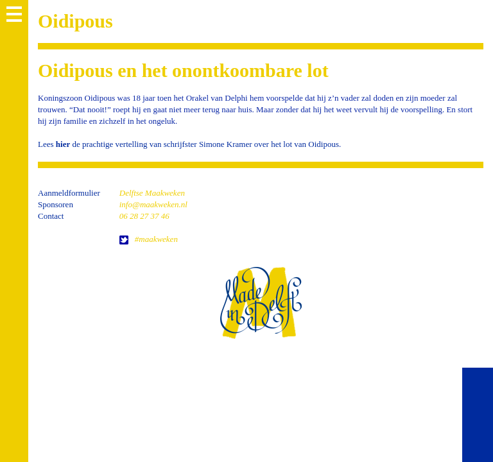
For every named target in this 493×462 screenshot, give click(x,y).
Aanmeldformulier (69, 193)
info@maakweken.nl (153, 204)
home (261, 302)
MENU (14, 14)
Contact (51, 216)
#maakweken (156, 239)
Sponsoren (55, 204)
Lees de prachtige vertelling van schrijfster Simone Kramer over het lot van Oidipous (188, 144)
